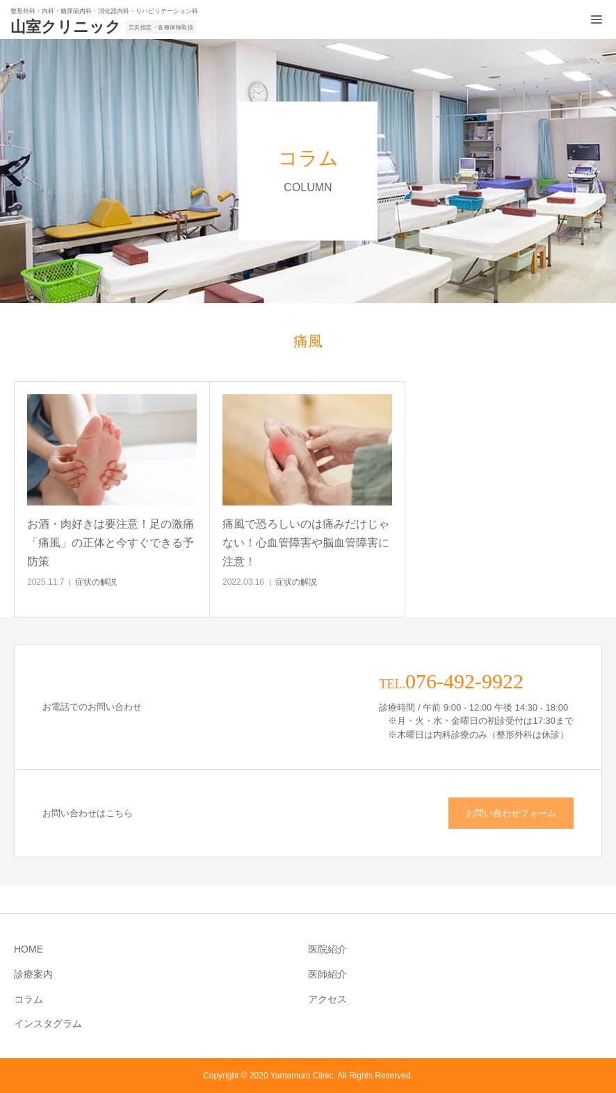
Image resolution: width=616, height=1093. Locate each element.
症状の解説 (96, 582)
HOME (28, 949)
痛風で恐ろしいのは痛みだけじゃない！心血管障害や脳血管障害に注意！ (305, 542)
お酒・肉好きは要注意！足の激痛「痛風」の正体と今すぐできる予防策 (110, 542)
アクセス (327, 999)
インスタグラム (48, 1023)
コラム (28, 999)
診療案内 (33, 974)
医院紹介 (327, 949)
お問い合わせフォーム (511, 813)
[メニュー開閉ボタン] (596, 19)
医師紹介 (327, 974)
